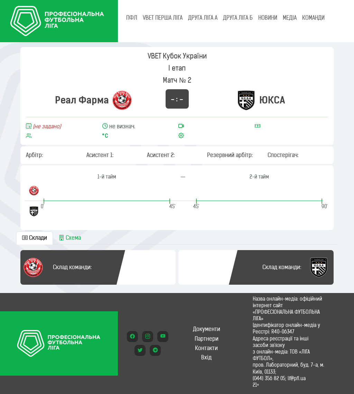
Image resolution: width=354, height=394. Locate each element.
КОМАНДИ (313, 17)
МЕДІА (290, 17)
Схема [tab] (70, 237)
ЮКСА (272, 100)
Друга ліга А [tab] (202, 17)
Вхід (206, 357)
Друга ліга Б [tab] (238, 17)
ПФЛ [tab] (131, 17)
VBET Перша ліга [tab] (163, 17)
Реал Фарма (82, 100)
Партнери (206, 338)
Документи (206, 329)
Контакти (206, 348)
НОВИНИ (267, 17)
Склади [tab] (34, 237)
